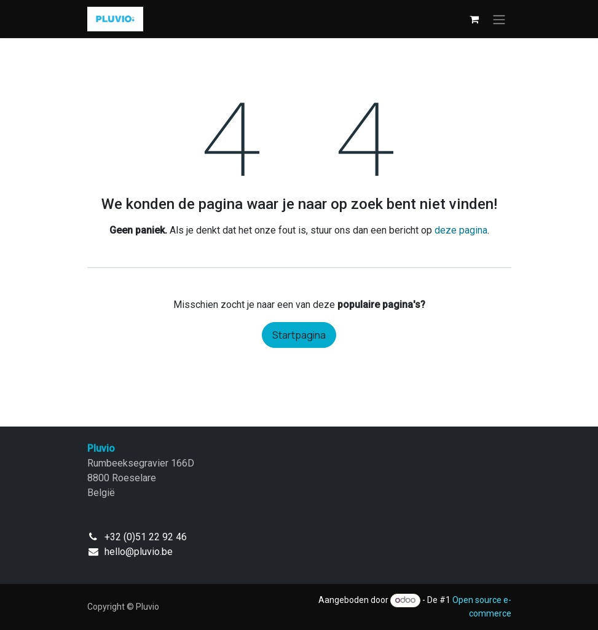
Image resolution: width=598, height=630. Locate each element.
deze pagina (461, 230)
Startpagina (299, 335)
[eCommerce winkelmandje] (474, 19)
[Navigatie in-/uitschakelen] (499, 19)
